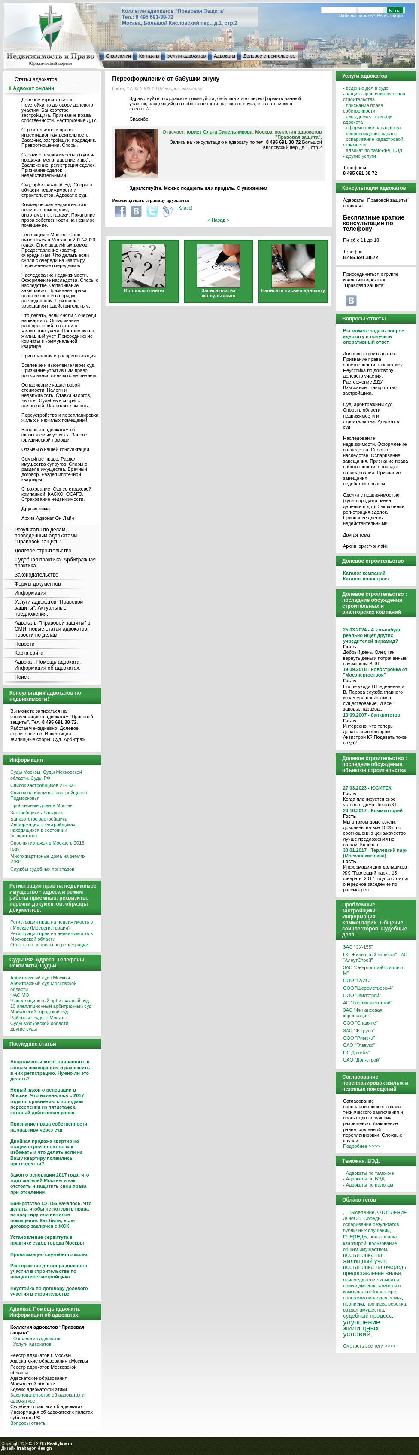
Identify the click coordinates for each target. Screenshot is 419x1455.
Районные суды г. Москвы (38, 1017)
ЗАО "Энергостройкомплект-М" (374, 970)
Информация (30, 593)
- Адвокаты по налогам (368, 1184)
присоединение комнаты (371, 1279)
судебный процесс (367, 1315)
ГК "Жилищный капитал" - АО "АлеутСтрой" (375, 957)
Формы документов (38, 584)
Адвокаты (224, 55)
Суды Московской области (39, 1023)
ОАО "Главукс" (359, 1045)
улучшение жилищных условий (361, 1328)
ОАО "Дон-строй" (361, 1059)
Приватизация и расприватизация (58, 355)
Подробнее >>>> (361, 1146)
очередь (355, 1236)
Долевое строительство (269, 55)
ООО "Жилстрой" (362, 995)
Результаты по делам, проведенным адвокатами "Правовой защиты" (46, 536)
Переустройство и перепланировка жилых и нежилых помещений (59, 417)
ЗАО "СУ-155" (358, 946)
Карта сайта (29, 653)
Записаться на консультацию (218, 293)
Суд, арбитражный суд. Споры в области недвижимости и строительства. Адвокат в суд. (56, 190)
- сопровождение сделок (370, 133)
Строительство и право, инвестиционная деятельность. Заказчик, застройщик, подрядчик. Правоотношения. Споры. (58, 137)
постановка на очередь (374, 1267)
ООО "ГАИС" (357, 980)
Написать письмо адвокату (293, 290)
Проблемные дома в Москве (41, 805)
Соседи (372, 1218)
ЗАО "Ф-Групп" (359, 1030)
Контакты (149, 55)
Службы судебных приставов (42, 869)
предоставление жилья (372, 1273)
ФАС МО (19, 994)
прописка (353, 1303)
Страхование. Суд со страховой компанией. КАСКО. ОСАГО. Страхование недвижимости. (56, 494)
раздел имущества (363, 1309)
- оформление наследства (372, 127)
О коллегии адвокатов (37, 1338)
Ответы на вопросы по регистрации (49, 944)
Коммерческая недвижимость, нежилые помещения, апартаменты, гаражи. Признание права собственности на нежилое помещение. (58, 215)
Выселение (361, 1212)
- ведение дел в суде (366, 88)
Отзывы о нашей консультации (55, 449)
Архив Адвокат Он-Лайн (47, 518)
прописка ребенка (386, 1303)
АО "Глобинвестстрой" (367, 1002)
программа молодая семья (372, 1297)
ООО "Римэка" (359, 1037)
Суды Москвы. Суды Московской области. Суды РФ (46, 774)
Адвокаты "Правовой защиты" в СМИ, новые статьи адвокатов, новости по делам (52, 629)
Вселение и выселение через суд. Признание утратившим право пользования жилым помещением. (59, 370)
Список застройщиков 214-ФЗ (43, 785)
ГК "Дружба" (356, 1052)
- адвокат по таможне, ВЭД (372, 150)
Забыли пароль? (357, 15)
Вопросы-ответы (28, 1423)
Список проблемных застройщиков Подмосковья (48, 795)
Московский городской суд (39, 1011)
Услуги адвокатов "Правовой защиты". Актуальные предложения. (49, 608)
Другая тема (356, 534)
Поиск (22, 677)
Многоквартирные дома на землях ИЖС (47, 859)
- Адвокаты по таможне (368, 1173)
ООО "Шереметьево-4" (368, 988)
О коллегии (118, 55)
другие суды (23, 1028)
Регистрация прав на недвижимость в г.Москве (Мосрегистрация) (51, 924)
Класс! (185, 207)
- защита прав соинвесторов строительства (374, 96)
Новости (24, 644)
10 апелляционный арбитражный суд (50, 1006)
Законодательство (36, 575)
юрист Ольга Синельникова (219, 131)
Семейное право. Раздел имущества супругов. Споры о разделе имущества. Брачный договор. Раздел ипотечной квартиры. (54, 469)
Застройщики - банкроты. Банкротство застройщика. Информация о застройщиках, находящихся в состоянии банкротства (43, 824)
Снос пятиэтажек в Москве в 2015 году (47, 845)
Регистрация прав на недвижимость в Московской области (51, 936)
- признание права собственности (363, 108)
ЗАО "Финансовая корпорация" (363, 1012)
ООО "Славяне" (360, 1022)
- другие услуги (359, 156)
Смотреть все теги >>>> (369, 1345)
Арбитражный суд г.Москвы (40, 977)
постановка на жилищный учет (364, 1258)
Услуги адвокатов (186, 55)
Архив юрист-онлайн (366, 546)
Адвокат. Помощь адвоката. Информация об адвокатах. (48, 665)
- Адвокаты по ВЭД (364, 1178)
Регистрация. (391, 15)
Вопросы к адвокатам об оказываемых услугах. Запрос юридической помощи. (54, 434)
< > (218, 220)
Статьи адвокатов (36, 79)
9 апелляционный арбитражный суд (49, 1000)
